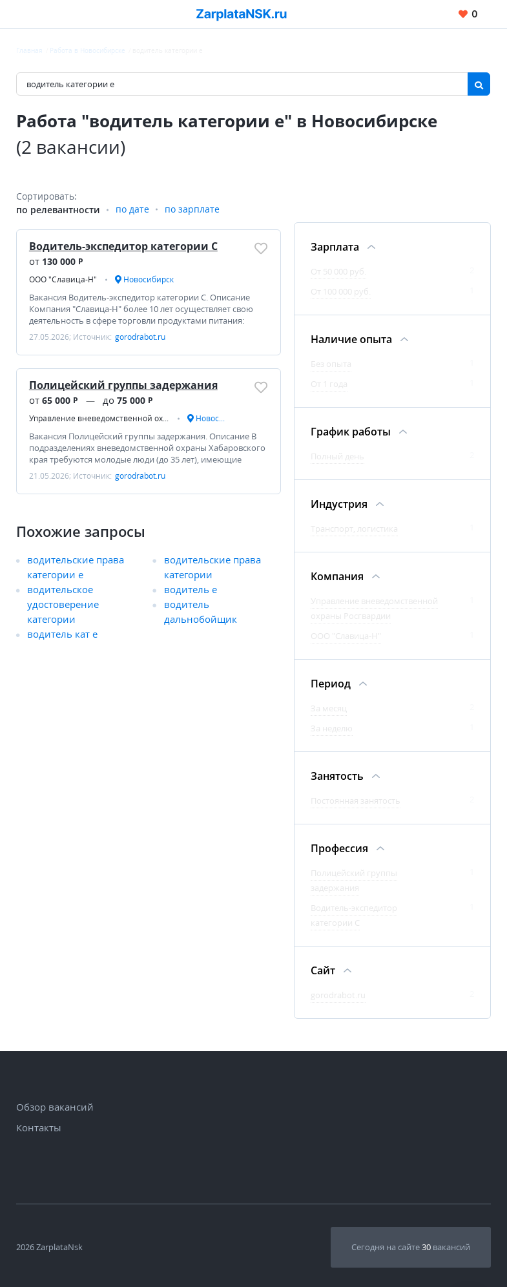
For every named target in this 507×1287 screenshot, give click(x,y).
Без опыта (331, 364)
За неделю (332, 728)
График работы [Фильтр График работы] (351, 431)
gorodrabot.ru (338, 995)
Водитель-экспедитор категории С (123, 246)
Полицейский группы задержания (123, 385)
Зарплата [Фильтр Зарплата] (335, 247)
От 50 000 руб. (338, 271)
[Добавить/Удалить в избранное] (261, 248)
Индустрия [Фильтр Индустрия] (339, 504)
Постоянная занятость (355, 800)
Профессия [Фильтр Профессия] (339, 848)
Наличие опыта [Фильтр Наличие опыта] (351, 339)
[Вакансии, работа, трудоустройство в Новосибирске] (241, 14)
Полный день (337, 456)
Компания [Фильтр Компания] (337, 576)
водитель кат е (62, 634)
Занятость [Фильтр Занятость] (337, 776)
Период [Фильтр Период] (331, 683)
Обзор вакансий (55, 1106)
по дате (132, 210)
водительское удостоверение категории (63, 604)
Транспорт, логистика (354, 528)
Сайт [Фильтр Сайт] (323, 970)
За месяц (329, 708)
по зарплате (192, 210)
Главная (29, 50)
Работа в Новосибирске (87, 50)
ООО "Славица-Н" (346, 636)
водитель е (190, 589)
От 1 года (329, 384)
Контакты (38, 1127)
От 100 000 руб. (341, 291)
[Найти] (479, 84)
